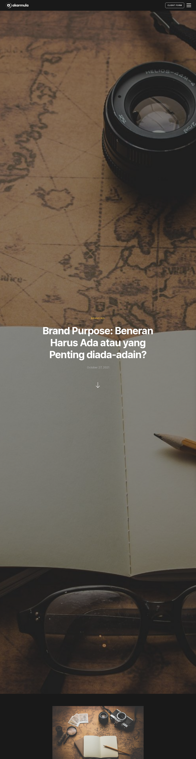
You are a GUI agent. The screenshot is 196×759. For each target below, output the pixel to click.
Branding (98, 318)
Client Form (175, 5)
